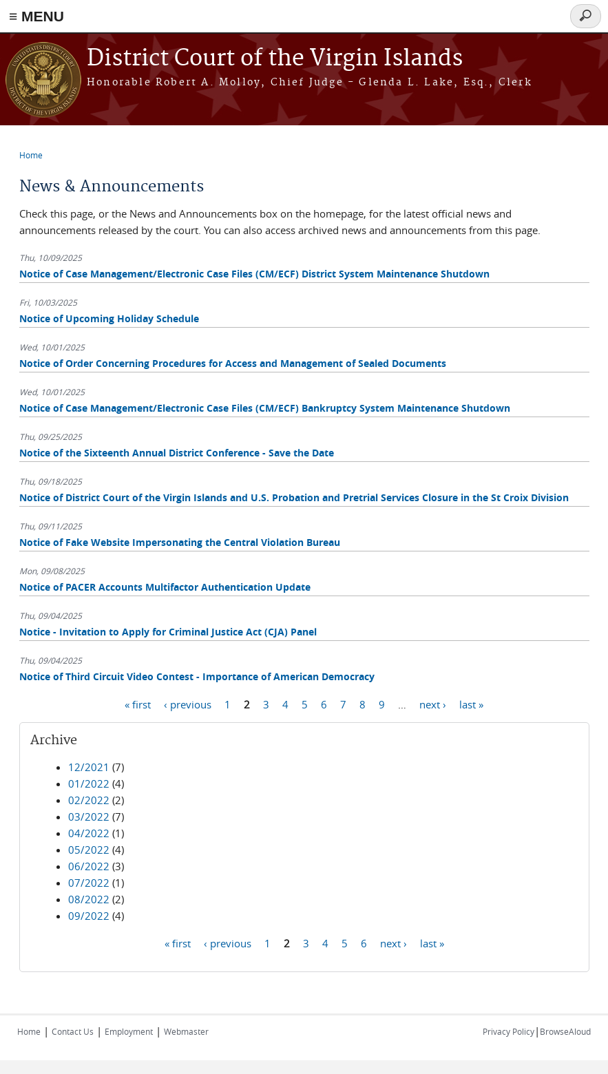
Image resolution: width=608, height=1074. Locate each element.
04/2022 (88, 833)
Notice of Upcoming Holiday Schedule (109, 318)
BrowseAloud (565, 1031)
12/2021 (88, 767)
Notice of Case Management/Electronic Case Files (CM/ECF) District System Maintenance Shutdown (254, 273)
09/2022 (88, 916)
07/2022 (88, 882)
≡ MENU (36, 16)
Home (31, 154)
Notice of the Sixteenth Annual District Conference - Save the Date (176, 452)
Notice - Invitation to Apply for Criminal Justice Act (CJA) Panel (168, 631)
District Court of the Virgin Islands (275, 59)
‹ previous (187, 703)
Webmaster (186, 1031)
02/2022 (88, 800)
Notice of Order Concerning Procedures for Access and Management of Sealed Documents (232, 363)
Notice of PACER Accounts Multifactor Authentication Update (165, 586)
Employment (129, 1031)
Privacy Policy (508, 1031)
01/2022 (88, 783)
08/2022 (88, 899)
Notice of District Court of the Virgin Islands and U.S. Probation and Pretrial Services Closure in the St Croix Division (294, 497)
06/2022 (88, 866)
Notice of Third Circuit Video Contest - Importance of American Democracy (197, 676)
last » (471, 703)
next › (432, 703)
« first (138, 703)
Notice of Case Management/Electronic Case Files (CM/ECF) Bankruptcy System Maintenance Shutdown (264, 407)
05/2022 (88, 849)
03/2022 (88, 816)
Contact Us (73, 1031)
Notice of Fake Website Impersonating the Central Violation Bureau (179, 542)
